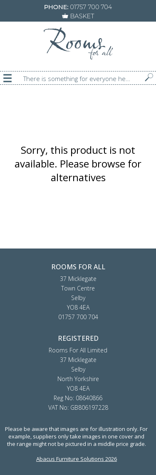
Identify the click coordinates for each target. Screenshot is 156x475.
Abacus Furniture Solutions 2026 (76, 459)
